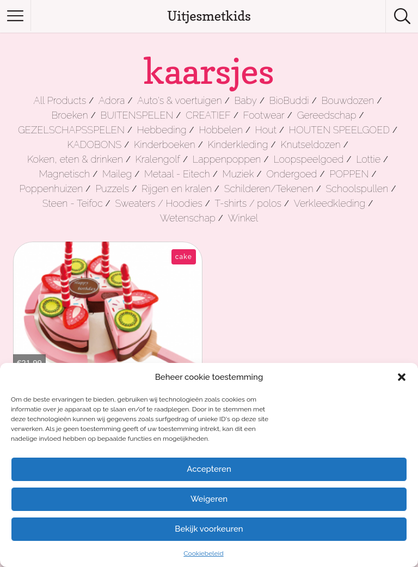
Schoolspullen (356, 188)
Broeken (69, 115)
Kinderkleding (238, 144)
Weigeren (209, 499)
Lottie (368, 159)
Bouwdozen (348, 100)
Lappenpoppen (227, 159)
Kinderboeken (164, 144)
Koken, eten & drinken (75, 159)
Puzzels (112, 188)
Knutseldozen (310, 144)
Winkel (243, 218)
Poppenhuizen (51, 188)
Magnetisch (64, 174)
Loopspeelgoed (308, 159)
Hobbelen (220, 129)
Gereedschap (326, 115)
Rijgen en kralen (177, 188)
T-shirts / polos (248, 203)
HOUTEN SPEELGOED (339, 129)
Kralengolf (158, 159)
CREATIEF (208, 115)
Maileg (117, 174)
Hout (265, 129)
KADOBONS (94, 144)
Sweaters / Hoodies (158, 203)
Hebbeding (162, 129)
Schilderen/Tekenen (269, 188)
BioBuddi (289, 100)
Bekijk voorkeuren (209, 529)
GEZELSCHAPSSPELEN (71, 129)
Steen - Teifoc (72, 203)
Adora (112, 100)
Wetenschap (188, 218)
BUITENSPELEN (137, 115)
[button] (401, 377)
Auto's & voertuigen (179, 100)
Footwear (264, 115)
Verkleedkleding (329, 203)
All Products (60, 100)
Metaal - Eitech (177, 174)
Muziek (238, 174)
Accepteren (209, 469)
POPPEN (348, 174)
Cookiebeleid (203, 553)
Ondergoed (291, 174)
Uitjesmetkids (209, 16)
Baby (246, 100)
